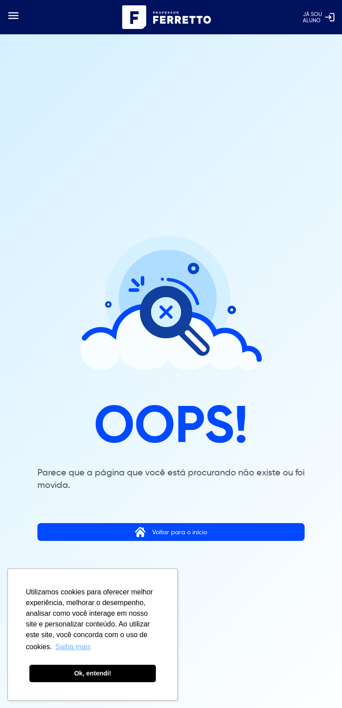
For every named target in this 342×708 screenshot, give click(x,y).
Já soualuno (319, 17)
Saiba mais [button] (72, 647)
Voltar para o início (171, 532)
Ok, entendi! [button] (92, 673)
